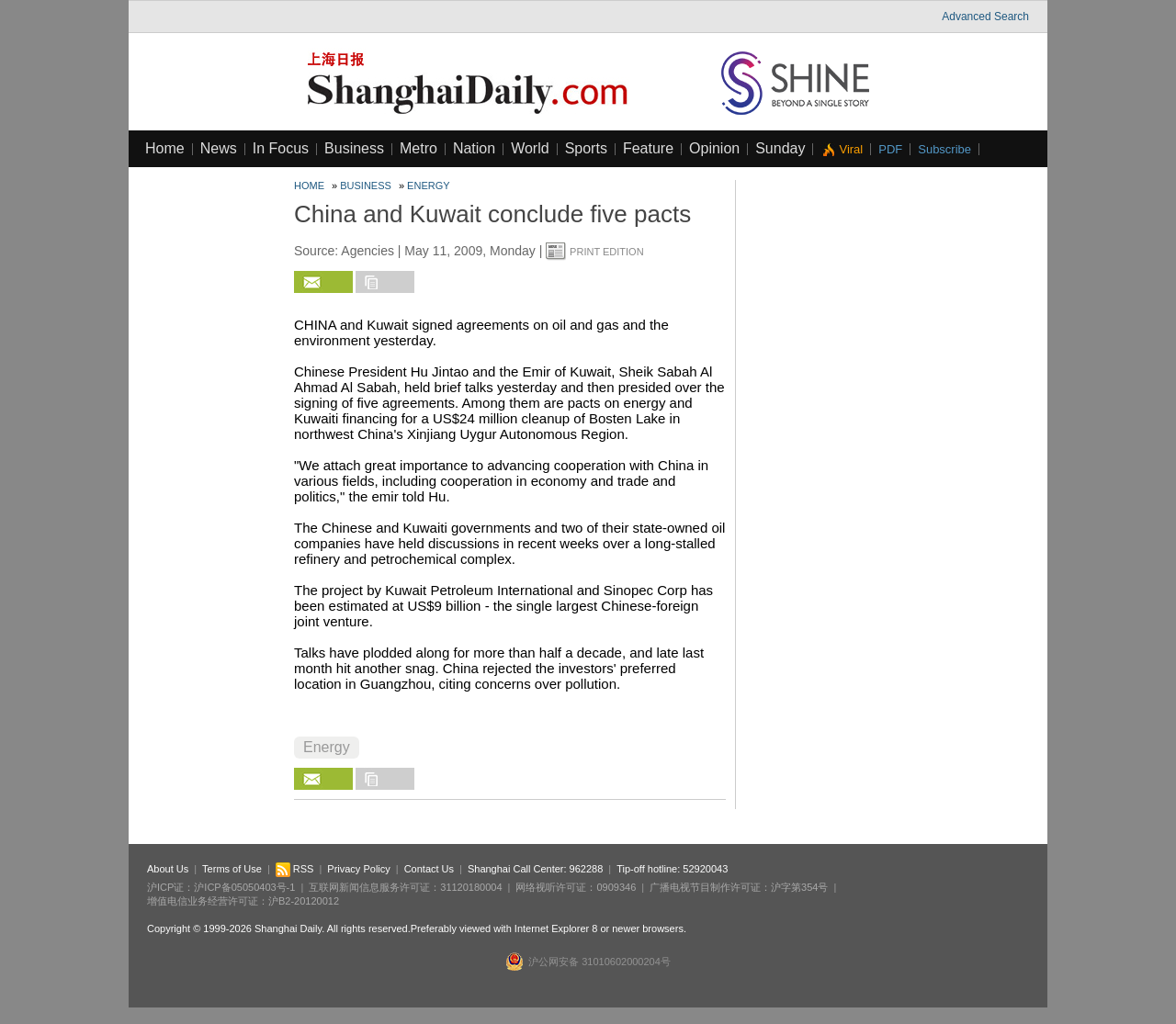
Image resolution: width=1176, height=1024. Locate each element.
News (218, 148)
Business (354, 148)
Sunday (780, 148)
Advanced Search (985, 16)
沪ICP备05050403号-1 (244, 887)
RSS (295, 868)
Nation (474, 148)
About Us (167, 868)
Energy (428, 185)
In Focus (281, 148)
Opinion (714, 148)
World (530, 148)
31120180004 (471, 887)
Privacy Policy (358, 868)
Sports (586, 148)
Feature (648, 148)
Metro (418, 148)
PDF (890, 149)
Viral (851, 149)
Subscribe (944, 149)
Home (165, 148)
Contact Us (429, 868)
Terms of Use (232, 868)
